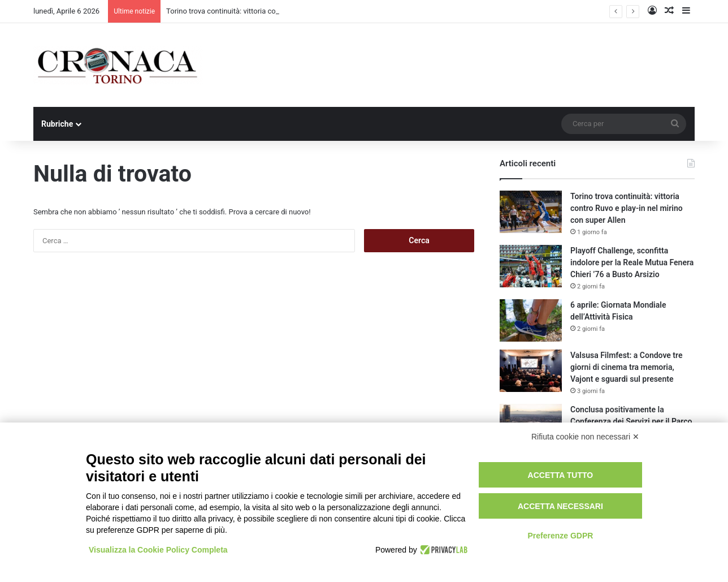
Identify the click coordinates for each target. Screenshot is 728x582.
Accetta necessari (560, 506)
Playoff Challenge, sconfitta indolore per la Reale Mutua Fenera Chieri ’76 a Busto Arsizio (632, 262)
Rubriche (57, 123)
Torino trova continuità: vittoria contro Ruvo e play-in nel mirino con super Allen (626, 208)
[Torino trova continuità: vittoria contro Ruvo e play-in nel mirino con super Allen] (531, 212)
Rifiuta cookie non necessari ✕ (585, 436)
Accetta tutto (560, 475)
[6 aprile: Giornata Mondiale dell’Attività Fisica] (531, 320)
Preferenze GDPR (560, 535)
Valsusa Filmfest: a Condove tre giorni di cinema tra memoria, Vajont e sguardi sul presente (626, 367)
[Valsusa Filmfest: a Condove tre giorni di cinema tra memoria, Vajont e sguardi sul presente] (531, 371)
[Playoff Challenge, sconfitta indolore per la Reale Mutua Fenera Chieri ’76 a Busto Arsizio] (531, 266)
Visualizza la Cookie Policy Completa (158, 549)
